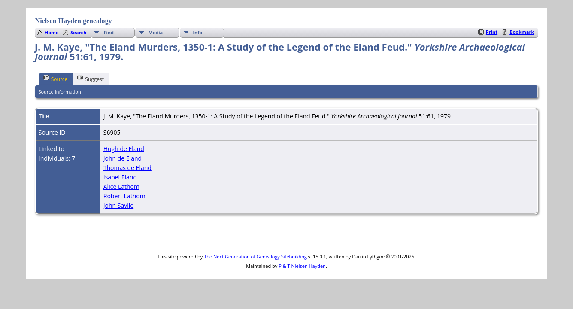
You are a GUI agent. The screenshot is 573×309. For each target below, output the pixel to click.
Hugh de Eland (123, 149)
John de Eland (122, 158)
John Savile (118, 205)
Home (52, 32)
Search (78, 32)
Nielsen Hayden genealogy (73, 20)
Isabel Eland (120, 177)
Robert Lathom (124, 196)
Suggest (90, 78)
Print (491, 32)
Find (108, 32)
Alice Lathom (121, 186)
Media (155, 32)
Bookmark (521, 32)
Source (55, 78)
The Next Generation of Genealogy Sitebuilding (255, 256)
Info (197, 32)
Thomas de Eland (127, 168)
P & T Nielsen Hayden (302, 266)
